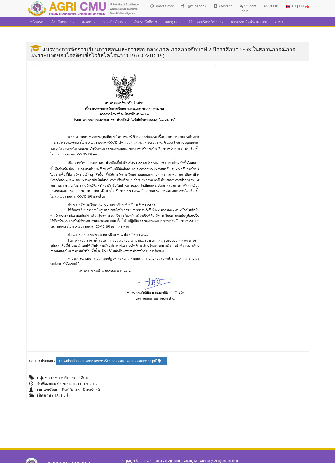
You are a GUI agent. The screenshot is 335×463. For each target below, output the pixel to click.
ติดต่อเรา (223, 6)
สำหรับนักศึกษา (145, 22)
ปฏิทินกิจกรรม (194, 6)
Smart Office (162, 6)
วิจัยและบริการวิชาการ (205, 22)
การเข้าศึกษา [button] (114, 22)
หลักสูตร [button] (173, 22)
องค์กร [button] (88, 22)
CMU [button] (280, 22)
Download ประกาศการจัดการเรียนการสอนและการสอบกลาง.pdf (110, 361)
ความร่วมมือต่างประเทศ (249, 22)
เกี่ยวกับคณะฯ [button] (63, 22)
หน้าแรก (36, 22)
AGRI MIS (271, 6)
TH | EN (297, 6)
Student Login (248, 8)
